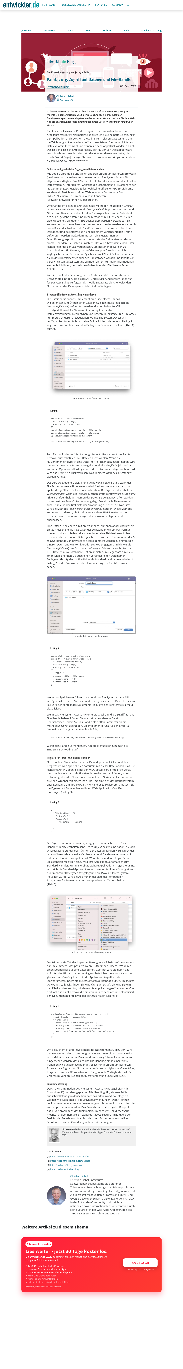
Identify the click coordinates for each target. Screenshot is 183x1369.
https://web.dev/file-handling (64, 1169)
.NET (70, 30)
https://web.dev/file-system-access (67, 1165)
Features (101, 4)
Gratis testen (140, 1262)
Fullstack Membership (75, 4)
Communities (120, 4)
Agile (126, 30)
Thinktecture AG (66, 100)
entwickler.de (21, 5)
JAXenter (26, 30)
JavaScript (49, 30)
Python (107, 30)
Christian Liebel (64, 96)
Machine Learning (151, 30)
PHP (87, 30)
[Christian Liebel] (51, 98)
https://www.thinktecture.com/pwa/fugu (70, 1156)
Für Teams (48, 4)
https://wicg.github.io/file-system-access (70, 1160)
